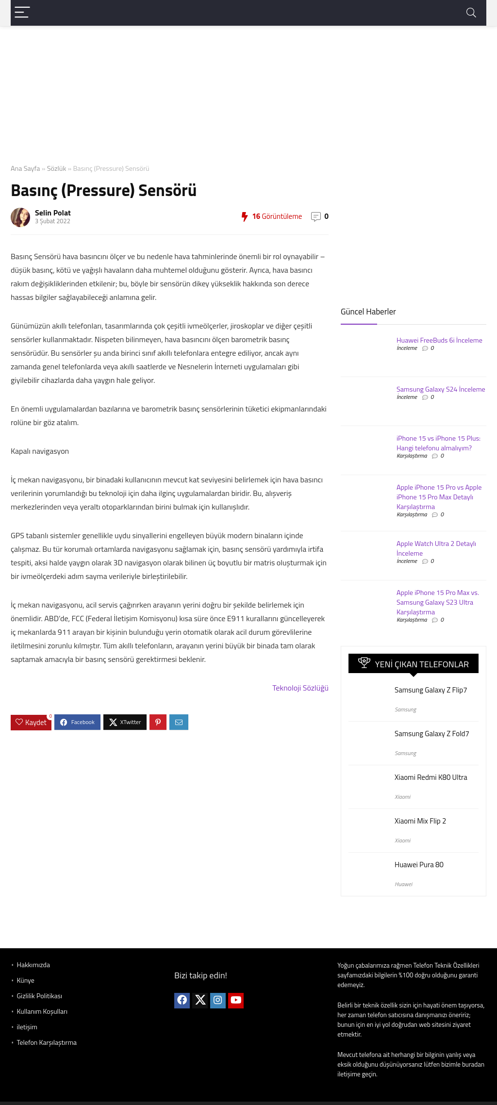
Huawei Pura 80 (419, 864)
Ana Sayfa (25, 168)
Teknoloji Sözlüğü (300, 687)
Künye (25, 980)
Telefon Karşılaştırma (47, 1042)
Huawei (403, 884)
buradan (473, 1064)
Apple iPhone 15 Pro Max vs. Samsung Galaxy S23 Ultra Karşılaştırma (438, 602)
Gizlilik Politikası (39, 995)
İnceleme (407, 347)
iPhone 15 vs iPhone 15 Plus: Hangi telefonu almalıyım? (438, 443)
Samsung (405, 709)
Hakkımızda (33, 964)
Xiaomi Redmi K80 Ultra (431, 777)
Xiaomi (402, 796)
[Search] (471, 13)
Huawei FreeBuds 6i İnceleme (439, 340)
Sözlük (56, 168)
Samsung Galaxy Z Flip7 (431, 689)
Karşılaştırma (412, 455)
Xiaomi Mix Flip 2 (420, 820)
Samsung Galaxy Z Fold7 (432, 733)
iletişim (27, 1027)
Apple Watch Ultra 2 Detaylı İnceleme (436, 548)
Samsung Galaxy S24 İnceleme (441, 389)
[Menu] (22, 13)
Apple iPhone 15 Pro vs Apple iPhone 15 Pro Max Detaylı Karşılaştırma (439, 497)
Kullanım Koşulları (42, 1011)
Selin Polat (53, 212)
